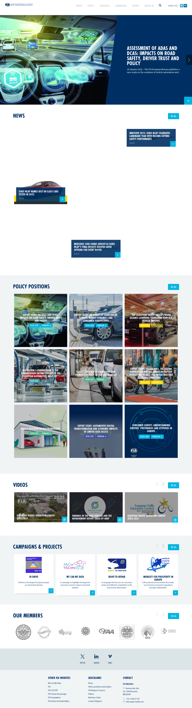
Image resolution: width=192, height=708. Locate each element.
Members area (173, 7)
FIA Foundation (54, 698)
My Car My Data (54, 683)
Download (47, 325)
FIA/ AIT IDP (53, 691)
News (73, 7)
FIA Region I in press (96, 691)
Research (101, 7)
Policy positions (31, 286)
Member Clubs (94, 698)
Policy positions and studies (99, 687)
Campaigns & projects (37, 546)
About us (149, 7)
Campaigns (118, 7)
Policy (86, 7)
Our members (28, 615)
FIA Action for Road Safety (58, 701)
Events (134, 7)
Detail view (34, 325)
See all (173, 116)
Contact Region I (95, 701)
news (19, 115)
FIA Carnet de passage (57, 694)
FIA (49, 687)
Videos (20, 484)
